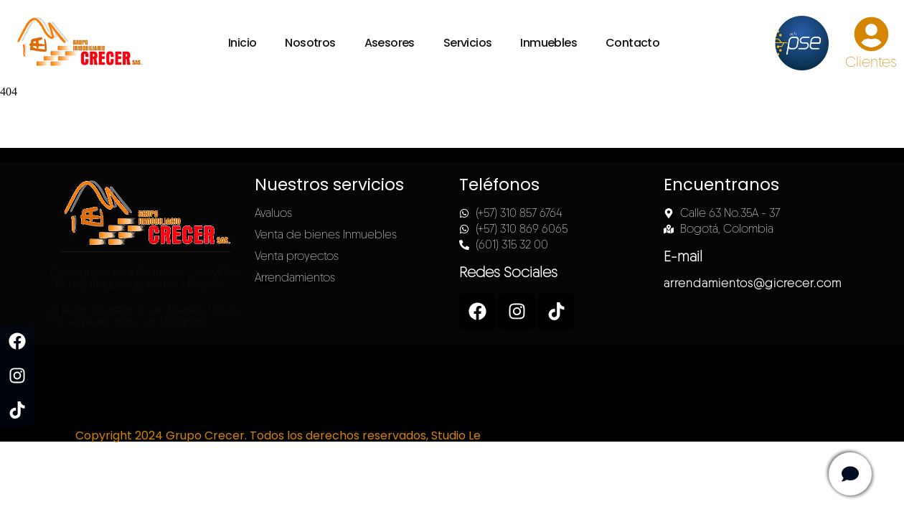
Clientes (871, 61)
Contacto (632, 42)
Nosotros (310, 42)
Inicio (242, 42)
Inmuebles (548, 42)
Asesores (389, 42)
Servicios (467, 42)
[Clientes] (871, 34)
